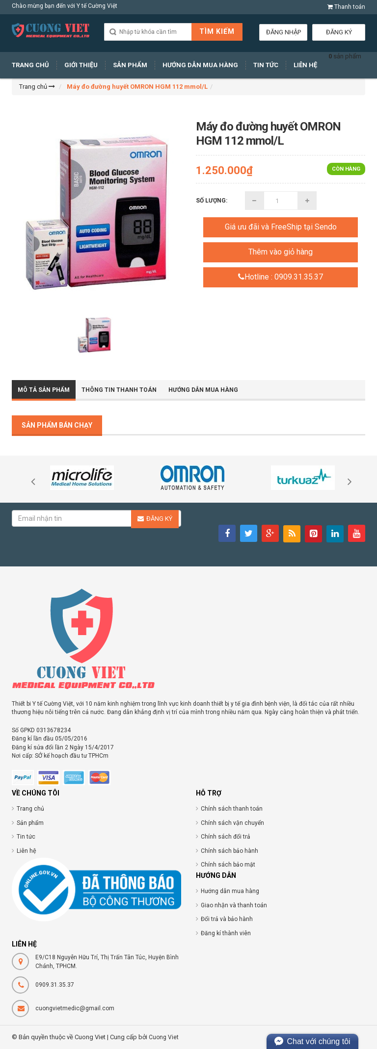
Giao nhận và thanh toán (234, 905)
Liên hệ (26, 850)
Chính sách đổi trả (225, 836)
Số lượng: (211, 200)
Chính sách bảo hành (229, 850)
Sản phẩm (30, 822)
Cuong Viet (164, 1037)
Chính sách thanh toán (232, 808)
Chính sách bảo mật (228, 864)
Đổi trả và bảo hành (227, 919)
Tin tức (26, 836)
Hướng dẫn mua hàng (203, 389)
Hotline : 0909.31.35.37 (280, 276)
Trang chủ (30, 808)
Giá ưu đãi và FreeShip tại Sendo (281, 226)
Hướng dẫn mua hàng (230, 891)
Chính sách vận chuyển (232, 822)
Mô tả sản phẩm (44, 389)
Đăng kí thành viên (226, 933)
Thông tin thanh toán (119, 389)
